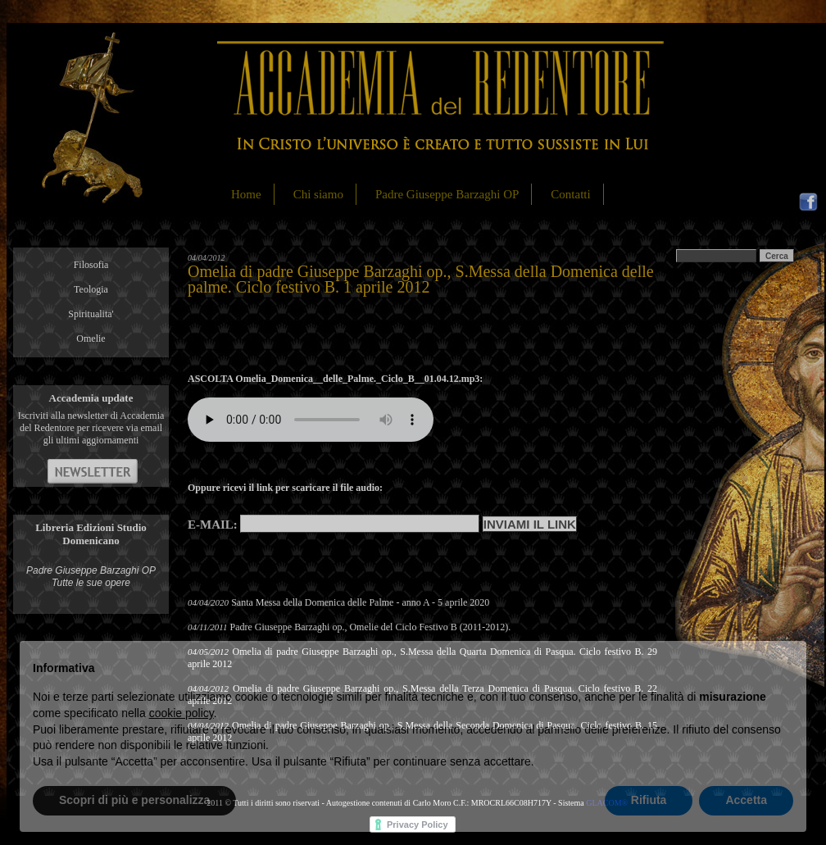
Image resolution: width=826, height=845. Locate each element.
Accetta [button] (746, 799)
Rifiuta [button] (649, 799)
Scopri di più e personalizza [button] (134, 799)
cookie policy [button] (181, 713)
